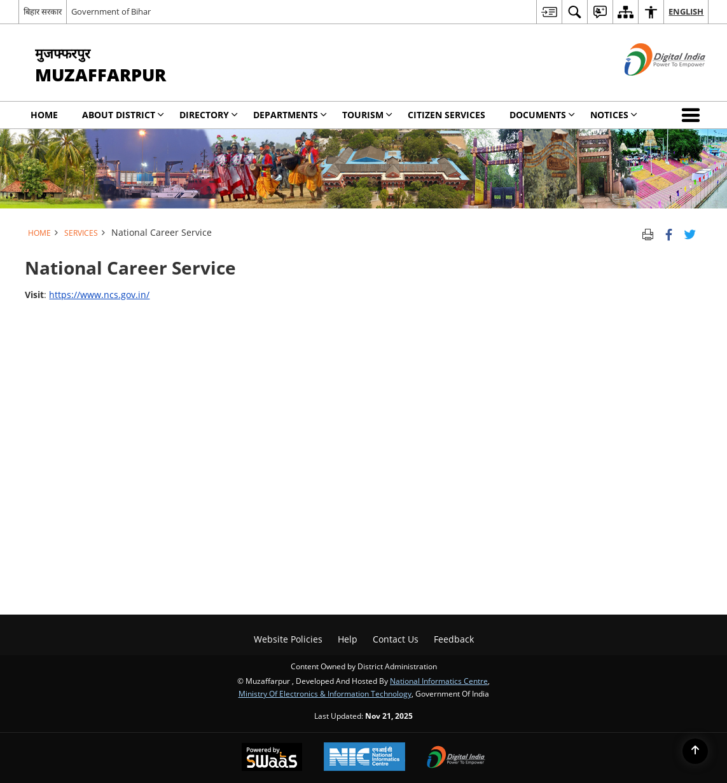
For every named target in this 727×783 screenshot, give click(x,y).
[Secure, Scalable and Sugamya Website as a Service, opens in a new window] (272, 758)
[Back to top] (695, 751)
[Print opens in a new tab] (648, 233)
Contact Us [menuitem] (396, 639)
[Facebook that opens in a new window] (669, 233)
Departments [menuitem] (290, 115)
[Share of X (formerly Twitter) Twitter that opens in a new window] (690, 233)
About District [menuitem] (123, 115)
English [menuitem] (685, 11)
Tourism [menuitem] (367, 115)
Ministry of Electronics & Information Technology (325, 693)
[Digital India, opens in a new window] (456, 758)
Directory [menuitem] (208, 115)
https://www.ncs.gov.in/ (99, 295)
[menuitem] (549, 12)
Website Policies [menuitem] (288, 639)
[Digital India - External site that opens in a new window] (649, 86)
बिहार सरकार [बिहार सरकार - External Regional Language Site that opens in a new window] (43, 11)
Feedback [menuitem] (454, 639)
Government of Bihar (111, 11)
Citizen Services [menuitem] (446, 115)
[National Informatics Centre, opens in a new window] (364, 758)
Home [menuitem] (44, 115)
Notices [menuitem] (613, 115)
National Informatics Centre (439, 681)
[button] (693, 115)
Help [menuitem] (347, 639)
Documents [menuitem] (542, 115)
